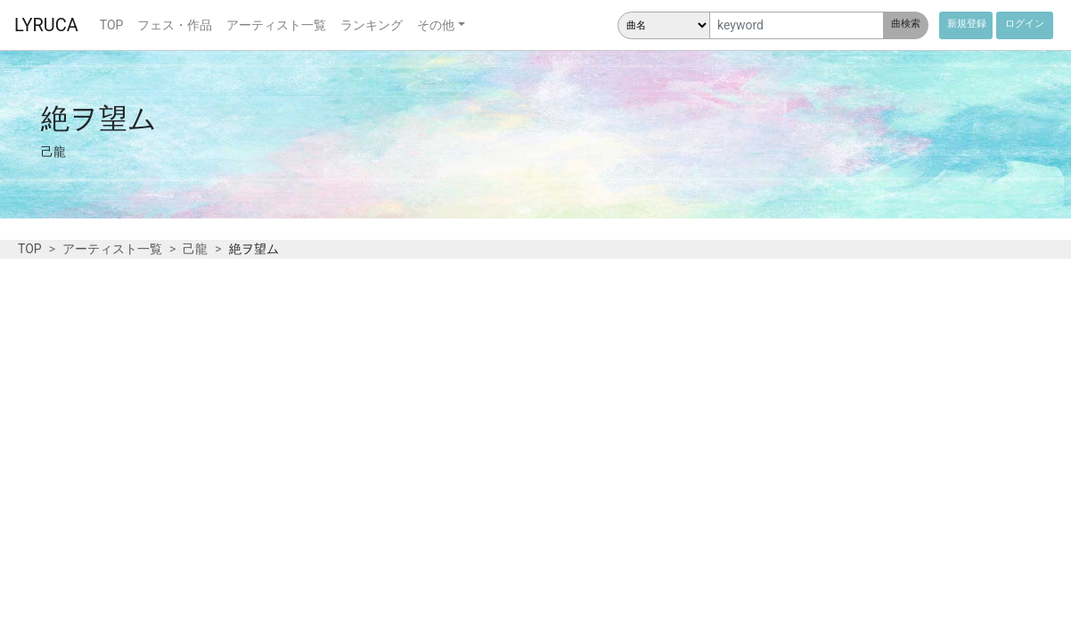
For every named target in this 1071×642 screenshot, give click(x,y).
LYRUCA (46, 25)
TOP (112, 25)
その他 (435, 25)
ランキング (371, 25)
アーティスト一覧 (276, 25)
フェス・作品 (174, 25)
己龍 (195, 249)
